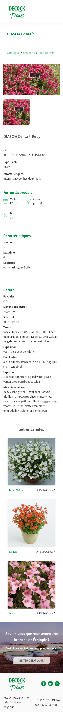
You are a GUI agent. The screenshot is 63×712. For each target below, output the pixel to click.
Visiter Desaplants (31, 660)
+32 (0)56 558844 (50, 700)
